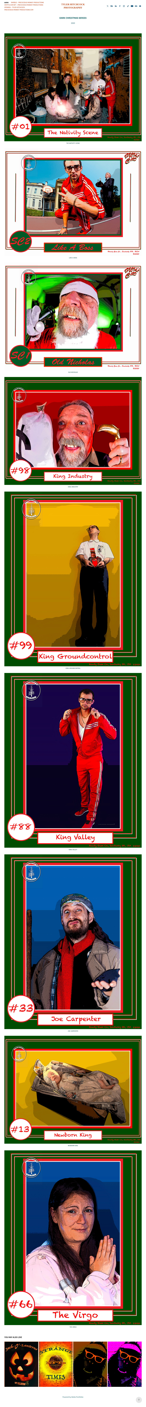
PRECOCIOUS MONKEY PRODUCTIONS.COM (18, 10)
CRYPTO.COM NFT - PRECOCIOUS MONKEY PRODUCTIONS (23, 5)
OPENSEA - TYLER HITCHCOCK (14, 7)
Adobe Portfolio (77, 1397)
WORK (6, 2)
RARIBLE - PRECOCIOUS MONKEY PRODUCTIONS (27, 2)
